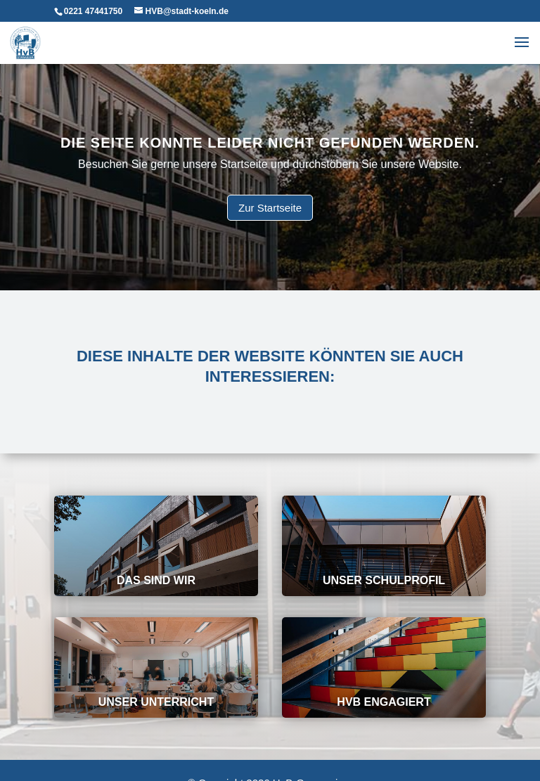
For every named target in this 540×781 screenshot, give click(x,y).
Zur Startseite (270, 207)
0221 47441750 (93, 11)
